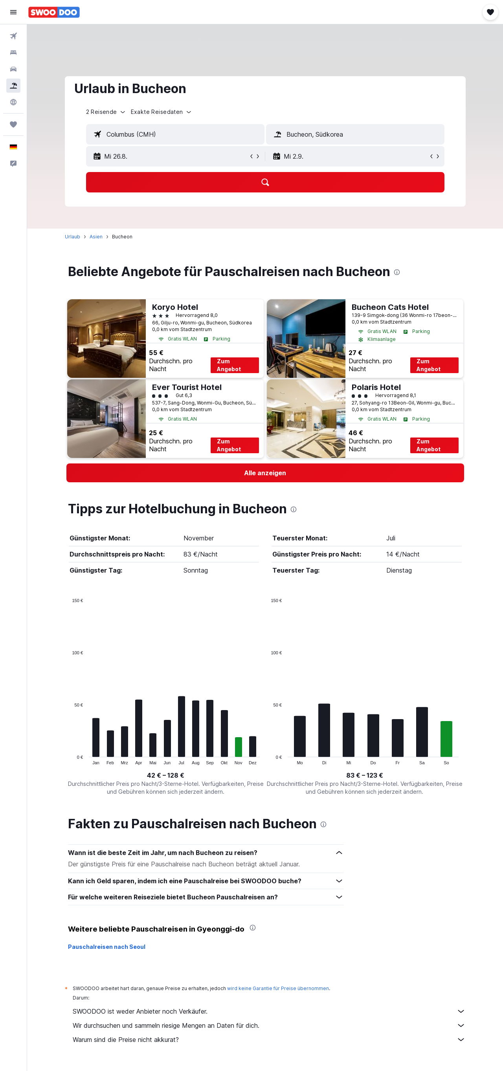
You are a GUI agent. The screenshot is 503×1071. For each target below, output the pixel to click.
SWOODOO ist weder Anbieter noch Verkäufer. (269, 1011)
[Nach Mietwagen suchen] (13, 69)
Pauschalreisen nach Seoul (106, 946)
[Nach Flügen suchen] (13, 36)
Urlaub (72, 237)
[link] (265, 472)
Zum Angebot (229, 365)
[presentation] (396, 272)
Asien (96, 237)
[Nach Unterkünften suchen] (13, 52)
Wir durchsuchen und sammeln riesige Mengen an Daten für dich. (269, 1025)
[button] (13, 12)
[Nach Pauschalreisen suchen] (13, 85)
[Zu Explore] (13, 102)
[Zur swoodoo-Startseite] (54, 12)
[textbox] (175, 134)
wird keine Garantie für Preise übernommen (278, 988)
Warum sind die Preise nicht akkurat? (269, 1039)
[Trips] (13, 124)
